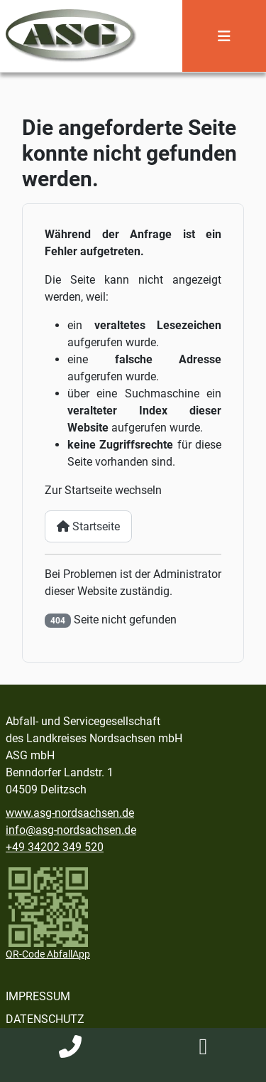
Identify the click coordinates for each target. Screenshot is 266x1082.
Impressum (38, 996)
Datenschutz (45, 1019)
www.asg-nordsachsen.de (70, 813)
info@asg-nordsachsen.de (71, 830)
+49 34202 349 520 (55, 847)
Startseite (88, 526)
